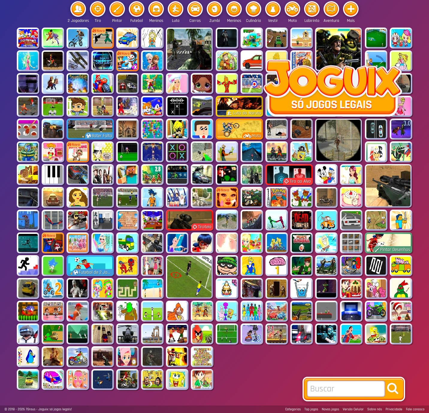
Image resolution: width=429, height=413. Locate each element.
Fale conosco (415, 409)
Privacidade (394, 409)
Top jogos (311, 409)
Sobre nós (374, 409)
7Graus (30, 409)
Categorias (293, 409)
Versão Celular (353, 409)
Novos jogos (330, 409)
